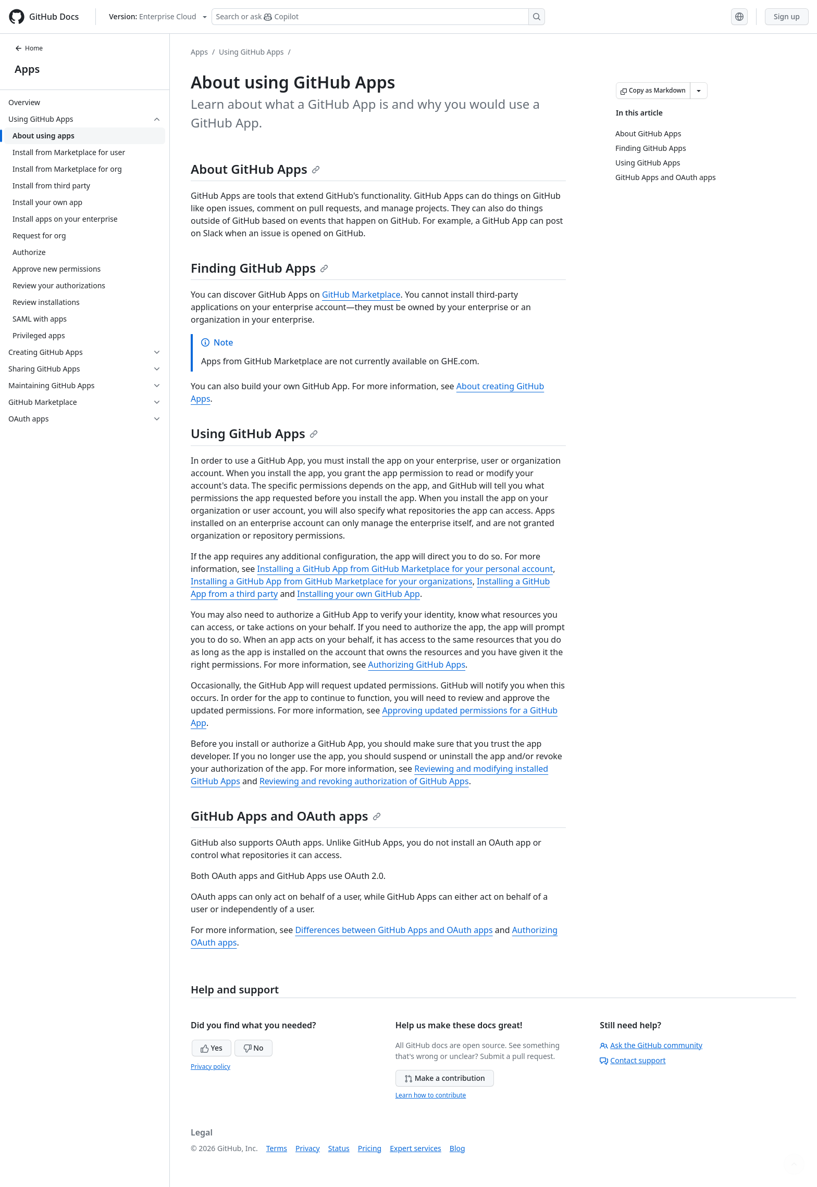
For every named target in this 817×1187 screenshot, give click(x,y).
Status (339, 1148)
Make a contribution (444, 1078)
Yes (211, 1048)
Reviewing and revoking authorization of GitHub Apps (364, 781)
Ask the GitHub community (651, 1045)
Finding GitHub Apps (259, 267)
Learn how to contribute (430, 1095)
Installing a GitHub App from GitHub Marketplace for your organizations (332, 581)
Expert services (415, 1148)
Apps (27, 69)
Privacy (307, 1148)
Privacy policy (210, 1066)
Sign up (787, 16)
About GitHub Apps (255, 168)
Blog (457, 1148)
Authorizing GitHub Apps (417, 664)
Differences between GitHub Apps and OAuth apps (393, 930)
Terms (276, 1148)
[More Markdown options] (699, 90)
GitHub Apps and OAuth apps (286, 815)
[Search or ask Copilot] (378, 16)
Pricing (369, 1148)
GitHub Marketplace (361, 294)
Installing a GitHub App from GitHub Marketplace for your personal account (405, 569)
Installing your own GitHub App (358, 593)
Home (29, 48)
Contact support (632, 1060)
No (253, 1048)
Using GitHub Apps (251, 52)
